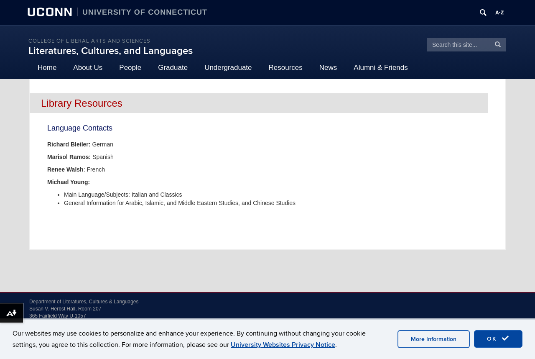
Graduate (173, 68)
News (328, 68)
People (130, 68)
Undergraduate (228, 68)
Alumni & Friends (381, 68)
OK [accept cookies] (498, 338)
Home (47, 68)
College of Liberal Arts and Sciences (89, 41)
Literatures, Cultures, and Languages (110, 51)
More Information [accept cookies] (433, 339)
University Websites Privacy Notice (283, 345)
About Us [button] (87, 68)
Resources (286, 68)
